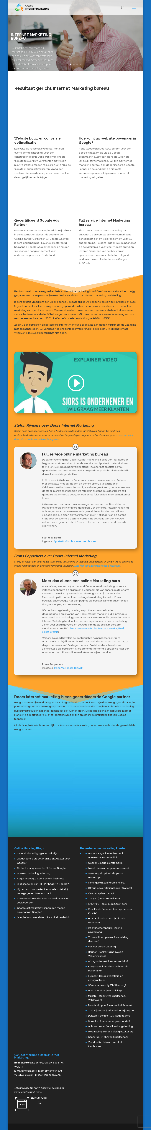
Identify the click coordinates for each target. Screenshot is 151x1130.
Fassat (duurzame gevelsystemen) (108, 868)
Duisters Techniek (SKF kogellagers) (109, 1015)
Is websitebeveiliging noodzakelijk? (37, 853)
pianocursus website (81, 628)
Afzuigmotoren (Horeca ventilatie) (108, 961)
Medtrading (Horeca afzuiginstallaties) (110, 1031)
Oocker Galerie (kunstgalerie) (105, 862)
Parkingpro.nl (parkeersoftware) (106, 882)
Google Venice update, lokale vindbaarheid (43, 917)
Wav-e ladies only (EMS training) (107, 985)
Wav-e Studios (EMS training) (105, 990)
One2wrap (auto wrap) (101, 893)
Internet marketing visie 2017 (34, 873)
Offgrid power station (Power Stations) (110, 888)
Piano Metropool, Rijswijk (68, 668)
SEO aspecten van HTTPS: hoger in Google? (43, 884)
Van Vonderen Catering (102, 946)
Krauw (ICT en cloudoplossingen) (107, 904)
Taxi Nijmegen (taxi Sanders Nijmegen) (111, 1010)
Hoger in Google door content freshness (40, 878)
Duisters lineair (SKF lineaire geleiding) (111, 1026)
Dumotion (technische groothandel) (109, 1021)
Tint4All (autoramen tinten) (104, 898)
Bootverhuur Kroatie (105, 628)
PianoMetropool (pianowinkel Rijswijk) (110, 1005)
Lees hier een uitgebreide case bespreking (97, 565)
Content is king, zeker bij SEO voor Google (41, 868)
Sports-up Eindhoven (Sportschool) (108, 1037)
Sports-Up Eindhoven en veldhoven (75, 541)
